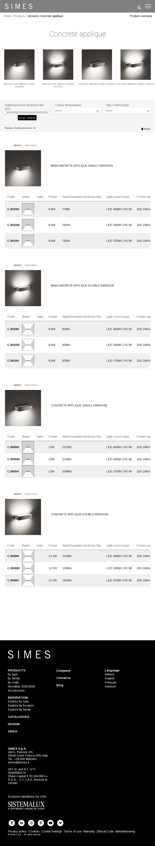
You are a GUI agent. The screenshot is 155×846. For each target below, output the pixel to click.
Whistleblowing (125, 831)
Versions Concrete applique (45, 16)
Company (63, 670)
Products (19, 16)
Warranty (89, 831)
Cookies (34, 831)
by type (13, 674)
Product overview (141, 16)
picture (17, 145)
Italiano (109, 674)
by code (13, 682)
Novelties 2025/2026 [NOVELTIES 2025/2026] (21, 686)
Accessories (16, 690)
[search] (139, 8)
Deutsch (110, 686)
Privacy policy (17, 831)
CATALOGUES (18, 716)
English (109, 678)
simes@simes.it (18, 762)
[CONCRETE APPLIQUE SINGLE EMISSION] (97, 66)
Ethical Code (105, 831)
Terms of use (73, 831)
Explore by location (21, 705)
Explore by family (19, 709)
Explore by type (18, 701)
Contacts (63, 678)
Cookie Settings (51, 831)
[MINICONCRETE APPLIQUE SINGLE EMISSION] (19, 68)
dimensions (31, 145)
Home (7, 16)
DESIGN (14, 724)
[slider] (5, 112)
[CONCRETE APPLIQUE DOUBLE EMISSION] (135, 66)
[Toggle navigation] (147, 6)
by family (14, 678)
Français (110, 682)
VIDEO (12, 731)
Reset (145, 129)
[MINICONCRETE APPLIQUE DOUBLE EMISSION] (58, 68)
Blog (59, 685)
